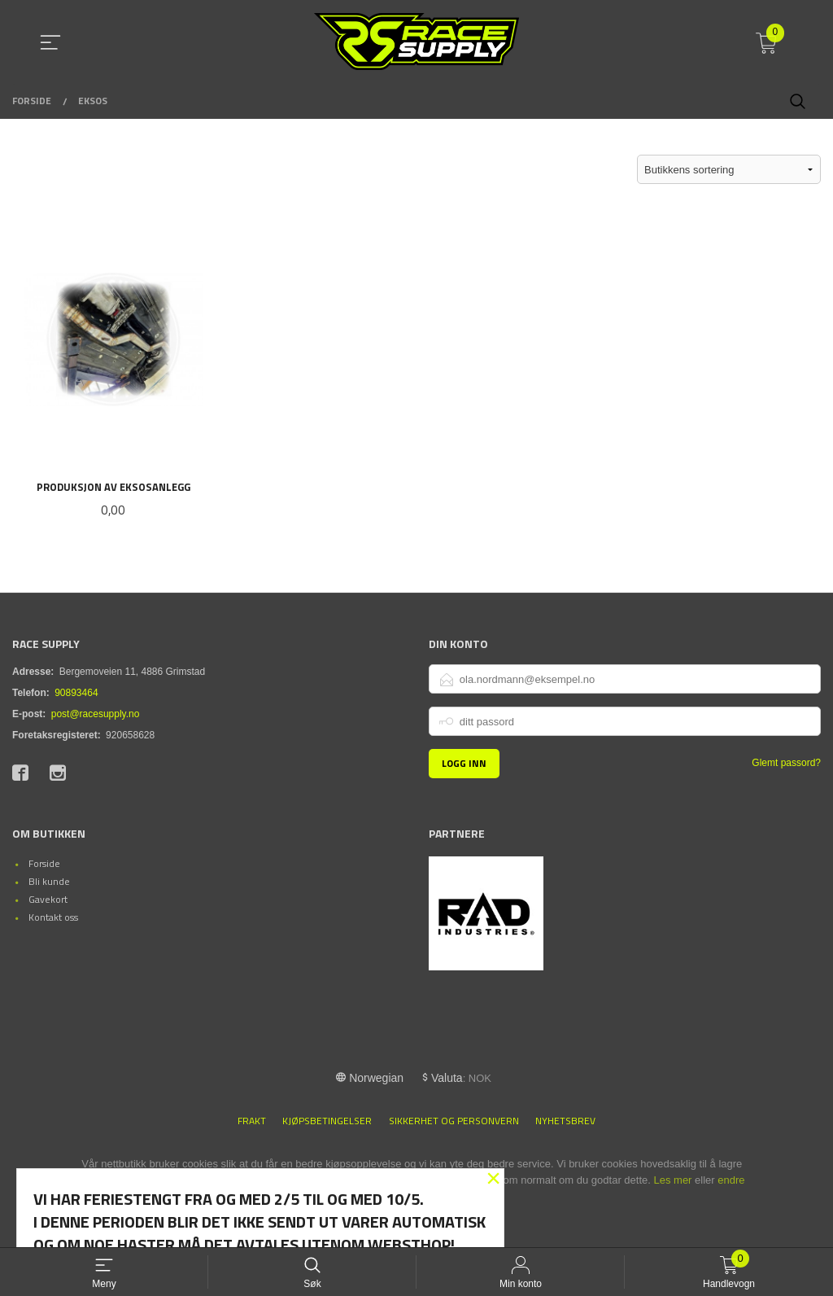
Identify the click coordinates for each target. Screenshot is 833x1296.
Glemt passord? (786, 764)
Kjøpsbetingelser (327, 1122)
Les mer (672, 1182)
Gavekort (48, 900)
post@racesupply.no (95, 715)
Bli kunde (49, 882)
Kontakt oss (53, 918)
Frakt (252, 1122)
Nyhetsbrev (565, 1122)
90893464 (76, 694)
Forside (44, 864)
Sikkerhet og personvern (454, 1122)
